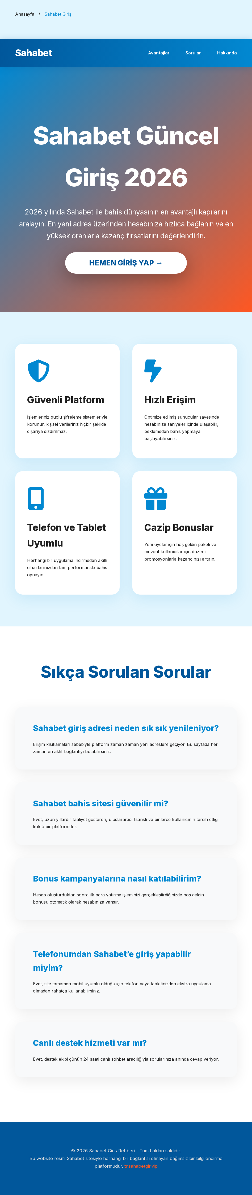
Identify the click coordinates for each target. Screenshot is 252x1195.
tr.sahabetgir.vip (141, 1166)
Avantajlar (159, 52)
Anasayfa (24, 14)
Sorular (193, 52)
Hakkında (227, 52)
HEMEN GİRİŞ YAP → (126, 263)
